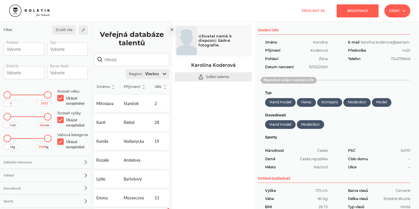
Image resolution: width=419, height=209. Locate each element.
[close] (172, 29)
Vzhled (45, 175)
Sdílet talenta (213, 77)
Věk (160, 86)
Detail (107, 103)
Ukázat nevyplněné (75, 101)
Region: (149, 74)
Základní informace (45, 162)
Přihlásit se (313, 11)
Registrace (357, 11)
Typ (53, 43)
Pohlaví (12, 43)
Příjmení (134, 86)
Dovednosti (45, 188)
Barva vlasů (59, 66)
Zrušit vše (64, 30)
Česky (397, 11)
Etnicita (12, 66)
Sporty (45, 201)
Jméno (105, 86)
